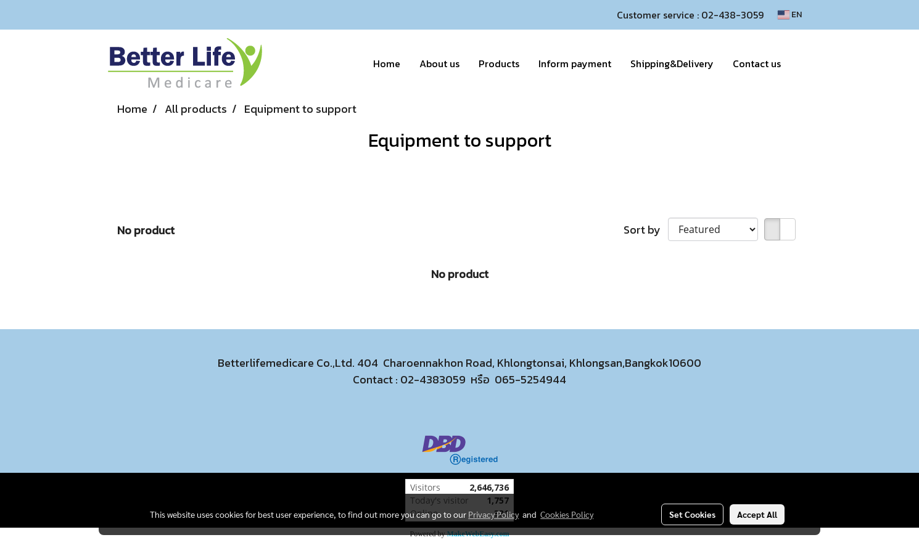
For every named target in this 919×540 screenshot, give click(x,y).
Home (386, 63)
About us (439, 63)
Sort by (646, 229)
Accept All (757, 514)
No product (146, 230)
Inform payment (574, 63)
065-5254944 (530, 379)
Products (499, 63)
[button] (801, 63)
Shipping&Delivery (672, 63)
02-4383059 (433, 379)
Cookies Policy (566, 514)
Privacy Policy (493, 514)
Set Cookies (692, 514)
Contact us (757, 63)
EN (790, 14)
